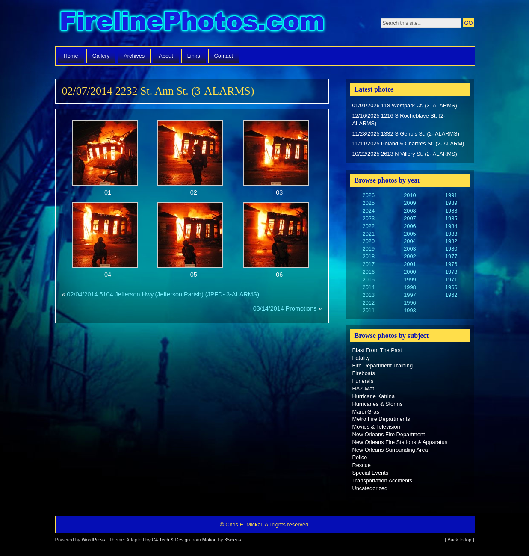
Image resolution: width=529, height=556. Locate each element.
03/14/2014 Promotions (285, 308)
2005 (410, 234)
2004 (410, 241)
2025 (369, 203)
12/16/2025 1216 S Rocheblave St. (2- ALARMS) (399, 119)
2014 (369, 287)
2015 (369, 279)
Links (193, 56)
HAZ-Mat (363, 388)
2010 (410, 195)
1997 (410, 295)
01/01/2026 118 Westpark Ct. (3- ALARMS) (404, 105)
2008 (410, 210)
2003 (410, 248)
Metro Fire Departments (381, 419)
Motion (209, 539)
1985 (451, 218)
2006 (410, 226)
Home (71, 56)
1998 (410, 287)
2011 (369, 310)
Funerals (363, 381)
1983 (451, 234)
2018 (369, 256)
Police (359, 457)
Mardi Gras (365, 411)
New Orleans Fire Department (388, 434)
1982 (451, 241)
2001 (410, 264)
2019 (369, 248)
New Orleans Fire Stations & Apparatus (400, 442)
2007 (410, 218)
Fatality (361, 358)
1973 (451, 272)
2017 (369, 264)
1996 (410, 302)
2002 (410, 256)
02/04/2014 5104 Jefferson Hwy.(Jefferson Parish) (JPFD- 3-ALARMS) (163, 294)
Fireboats (363, 373)
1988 (451, 210)
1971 (451, 279)
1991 (451, 195)
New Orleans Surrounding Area (390, 450)
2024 (369, 210)
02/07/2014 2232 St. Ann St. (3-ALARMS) (158, 91)
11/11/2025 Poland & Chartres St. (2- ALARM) (408, 143)
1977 (451, 256)
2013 (369, 295)
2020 (369, 241)
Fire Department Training (382, 365)
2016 (369, 272)
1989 (451, 203)
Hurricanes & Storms (377, 404)
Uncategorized (370, 488)
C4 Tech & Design (171, 539)
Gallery (101, 56)
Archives (134, 56)
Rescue (361, 465)
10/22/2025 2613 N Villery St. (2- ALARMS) (404, 154)
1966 (451, 287)
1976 (451, 264)
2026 (369, 195)
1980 (451, 248)
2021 (369, 234)
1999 (410, 279)
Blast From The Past (377, 350)
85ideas (232, 539)
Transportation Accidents (382, 480)
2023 (369, 218)
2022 (369, 226)
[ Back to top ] (459, 539)
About (166, 56)
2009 (410, 203)
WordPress (93, 539)
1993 (410, 310)
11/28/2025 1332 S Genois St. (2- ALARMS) (405, 133)
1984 (451, 226)
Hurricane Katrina (373, 396)
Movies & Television (376, 426)
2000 (410, 272)
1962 (451, 295)
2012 (369, 302)
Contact (223, 56)
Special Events (370, 473)
